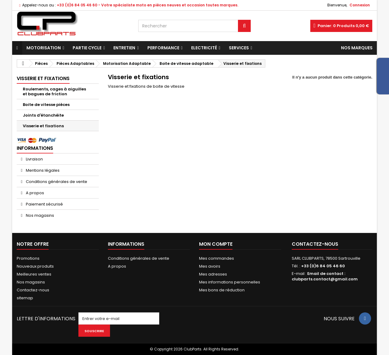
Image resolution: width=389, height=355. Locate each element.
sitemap (25, 298)
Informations (35, 148)
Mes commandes (216, 258)
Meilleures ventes (34, 274)
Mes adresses (213, 274)
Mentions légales (42, 170)
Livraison (34, 159)
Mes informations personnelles (229, 282)
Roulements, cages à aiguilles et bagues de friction (54, 91)
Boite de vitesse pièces (46, 104)
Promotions (28, 258)
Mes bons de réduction (222, 290)
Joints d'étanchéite (43, 115)
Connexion (359, 5)
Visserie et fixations (43, 126)
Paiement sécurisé (44, 204)
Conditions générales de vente (56, 182)
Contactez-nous (33, 290)
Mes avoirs (209, 266)
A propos (34, 193)
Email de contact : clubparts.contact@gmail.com (325, 276)
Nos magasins (39, 215)
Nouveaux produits (35, 266)
